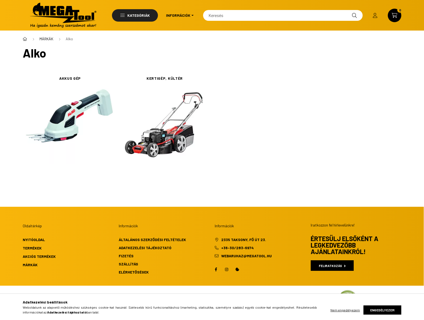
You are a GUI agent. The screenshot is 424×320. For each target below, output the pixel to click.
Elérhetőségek (134, 272)
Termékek (32, 248)
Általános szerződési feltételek (152, 239)
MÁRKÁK (46, 38)
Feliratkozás (332, 266)
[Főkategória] (25, 39)
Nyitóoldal (34, 239)
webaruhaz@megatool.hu (246, 256)
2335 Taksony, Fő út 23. (243, 239)
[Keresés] (283, 15)
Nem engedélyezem (345, 310)
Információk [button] (178, 15)
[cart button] (394, 15)
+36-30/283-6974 (237, 247)
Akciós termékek (39, 256)
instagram (226, 269)
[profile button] (375, 15)
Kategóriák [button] (135, 15)
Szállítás (128, 264)
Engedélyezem (382, 310)
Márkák (30, 264)
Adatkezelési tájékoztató (145, 247)
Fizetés (126, 256)
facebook (215, 269)
